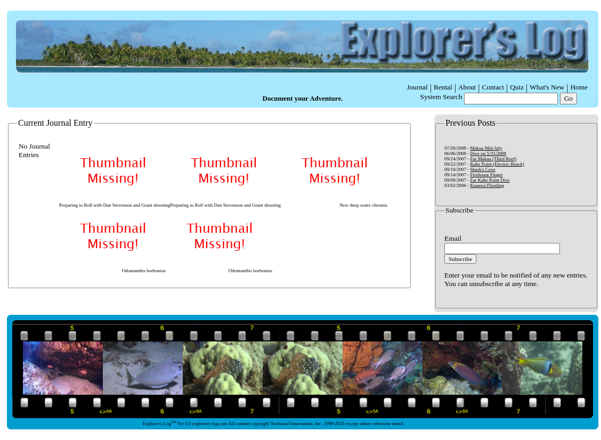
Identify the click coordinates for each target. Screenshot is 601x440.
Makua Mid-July (486, 148)
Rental (443, 87)
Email (452, 238)
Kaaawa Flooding (487, 185)
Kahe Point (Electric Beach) (497, 164)
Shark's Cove (483, 169)
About (467, 87)
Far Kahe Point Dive (490, 180)
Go (568, 98)
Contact (492, 87)
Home (579, 87)
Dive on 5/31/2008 (488, 153)
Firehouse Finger (486, 174)
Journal (417, 87)
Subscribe (460, 259)
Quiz (517, 87)
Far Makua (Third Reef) (493, 158)
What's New (547, 87)
